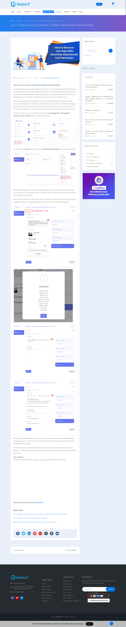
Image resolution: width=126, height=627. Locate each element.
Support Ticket (46, 586)
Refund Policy (67, 589)
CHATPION (37, 12)
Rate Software (46, 589)
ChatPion (38, 85)
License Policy (67, 586)
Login (99, 4)
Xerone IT (88, 55)
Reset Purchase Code (48, 592)
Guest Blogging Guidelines (71, 601)
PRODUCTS (27, 12)
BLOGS (59, 12)
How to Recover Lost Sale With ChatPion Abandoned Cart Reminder (44, 20)
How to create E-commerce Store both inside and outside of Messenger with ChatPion (40, 514)
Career (44, 584)
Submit (110, 589)
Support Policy (67, 584)
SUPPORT (67, 12)
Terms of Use (67, 592)
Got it (89, 624)
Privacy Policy (67, 581)
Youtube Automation (99, 166)
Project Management (99, 157)
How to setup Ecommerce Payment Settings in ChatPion (30, 518)
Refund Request (47, 598)
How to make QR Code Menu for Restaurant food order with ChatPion (34, 522)
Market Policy (67, 598)
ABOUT (19, 12)
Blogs (19, 20)
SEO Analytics (99, 160)
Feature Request (47, 595)
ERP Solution (99, 153)
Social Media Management (50, 78)
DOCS (81, 12)
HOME (12, 12)
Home (12, 20)
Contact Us (45, 601)
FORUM (74, 12)
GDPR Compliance (68, 595)
